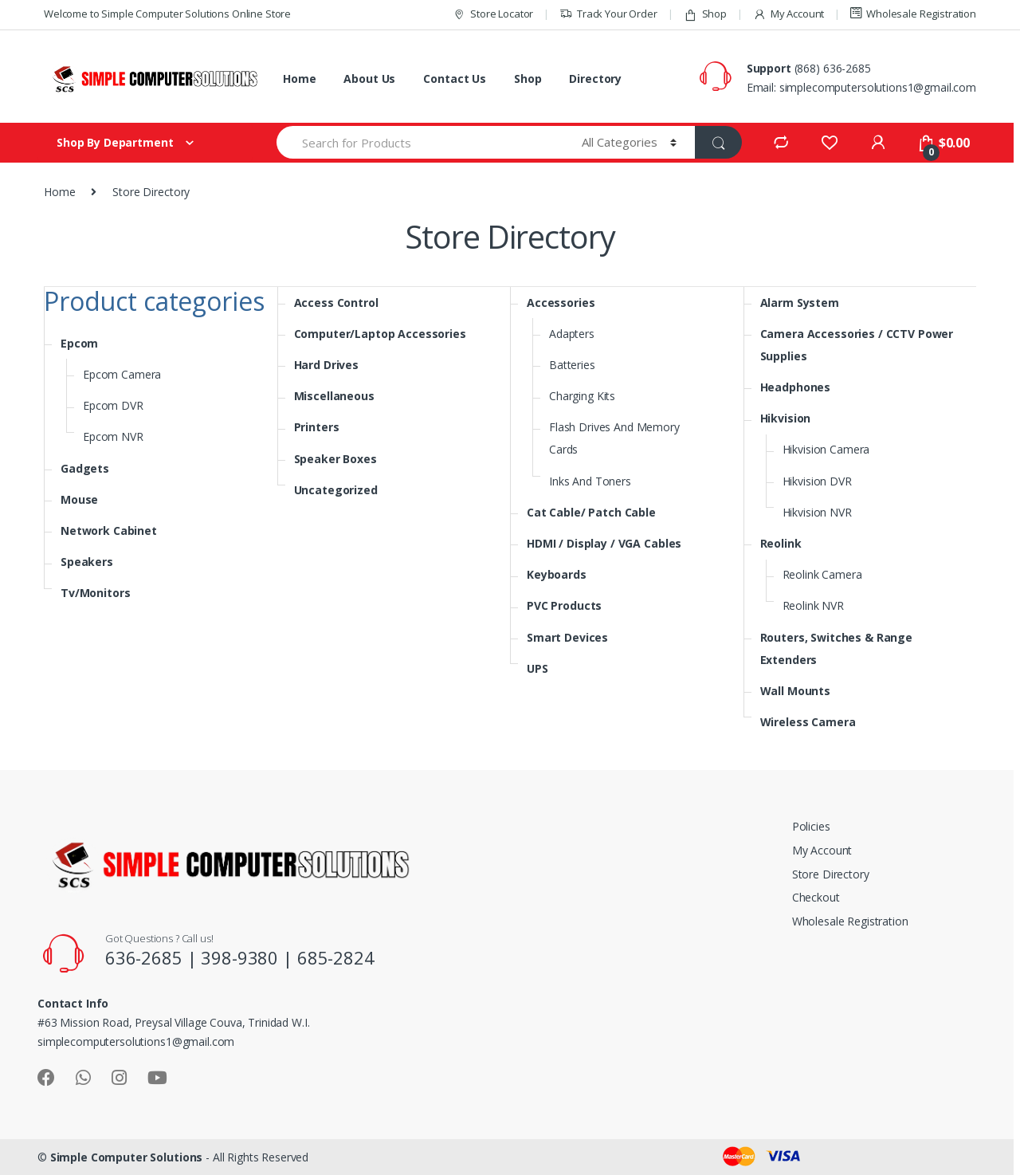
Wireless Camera (808, 721)
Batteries (572, 364)
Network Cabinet (109, 530)
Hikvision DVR (817, 481)
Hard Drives (326, 364)
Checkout (816, 897)
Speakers (87, 561)
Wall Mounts (795, 690)
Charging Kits (582, 395)
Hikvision (785, 418)
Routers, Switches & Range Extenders (836, 648)
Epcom (79, 343)
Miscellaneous (334, 395)
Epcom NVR (113, 436)
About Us (369, 78)
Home (299, 78)
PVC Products (564, 605)
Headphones (795, 387)
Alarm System (799, 302)
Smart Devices (567, 637)
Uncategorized (336, 489)
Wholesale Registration (913, 13)
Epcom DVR (113, 405)
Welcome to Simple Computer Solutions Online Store (167, 13)
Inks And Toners (590, 481)
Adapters (571, 333)
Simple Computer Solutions (126, 1157)
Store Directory (830, 874)
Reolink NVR (813, 605)
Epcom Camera (122, 374)
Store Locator (493, 14)
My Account (788, 14)
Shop (705, 14)
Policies (811, 826)
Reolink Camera (822, 574)
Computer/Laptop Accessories (380, 333)
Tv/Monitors (95, 592)
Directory (595, 78)
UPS (537, 668)
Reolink (781, 543)
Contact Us (454, 78)
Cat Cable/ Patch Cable (591, 512)
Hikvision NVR (817, 512)
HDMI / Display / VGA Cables (604, 543)
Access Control (336, 302)
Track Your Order (608, 14)
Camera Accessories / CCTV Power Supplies (857, 345)
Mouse (79, 499)
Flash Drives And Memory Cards (614, 438)
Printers (316, 426)
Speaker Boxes (335, 458)
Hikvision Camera (826, 449)
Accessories (560, 302)
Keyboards (556, 574)
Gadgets (85, 468)
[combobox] (420, 142)
